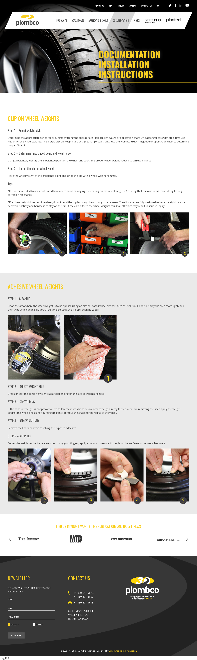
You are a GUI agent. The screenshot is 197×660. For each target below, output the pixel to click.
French (39, 624)
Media (121, 5)
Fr (158, 5)
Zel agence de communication (123, 650)
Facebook (175, 5)
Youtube (187, 5)
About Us (99, 5)
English (15, 624)
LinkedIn (180, 5)
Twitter (170, 5)
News (111, 5)
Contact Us (146, 5)
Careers (132, 5)
